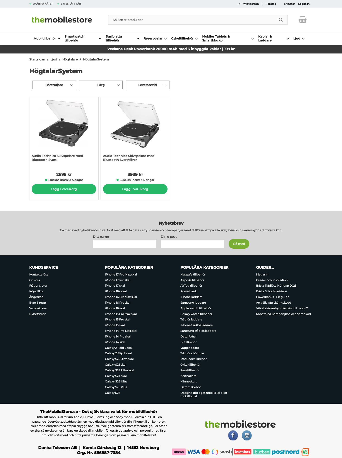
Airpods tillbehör (192, 280)
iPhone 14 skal (115, 342)
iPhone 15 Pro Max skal (121, 314)
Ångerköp (36, 297)
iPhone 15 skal (115, 325)
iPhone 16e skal (116, 291)
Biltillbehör (188, 342)
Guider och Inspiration (272, 280)
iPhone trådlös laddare (196, 325)
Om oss (34, 280)
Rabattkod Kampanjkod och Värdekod (283, 314)
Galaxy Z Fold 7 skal (119, 348)
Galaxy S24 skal (116, 376)
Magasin (262, 274)
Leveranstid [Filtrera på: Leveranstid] (147, 85)
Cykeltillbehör (190, 364)
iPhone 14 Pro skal (118, 336)
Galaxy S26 (112, 392)
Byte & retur (37, 302)
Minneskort (188, 381)
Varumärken (38, 308)
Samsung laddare (193, 302)
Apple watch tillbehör (195, 308)
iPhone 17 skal (115, 286)
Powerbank (188, 291)
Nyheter (289, 3)
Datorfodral (188, 336)
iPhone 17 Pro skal (117, 280)
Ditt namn (101, 237)
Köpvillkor (36, 291)
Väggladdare (189, 348)
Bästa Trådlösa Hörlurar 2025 (276, 286)
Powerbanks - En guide (272, 297)
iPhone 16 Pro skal (117, 302)
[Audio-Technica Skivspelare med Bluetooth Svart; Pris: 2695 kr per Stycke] (63, 131)
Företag (271, 3)
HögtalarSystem (96, 59)
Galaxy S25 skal (115, 364)
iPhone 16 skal (115, 308)
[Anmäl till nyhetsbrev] (239, 244)
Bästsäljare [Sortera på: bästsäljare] (54, 85)
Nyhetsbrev (37, 314)
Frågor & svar (38, 286)
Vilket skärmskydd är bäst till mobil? (282, 308)
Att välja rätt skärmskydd (273, 302)
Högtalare (70, 59)
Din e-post (169, 237)
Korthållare (188, 376)
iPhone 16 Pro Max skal (121, 297)
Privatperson (250, 3)
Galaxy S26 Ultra (116, 381)
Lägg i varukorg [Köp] (64, 189)
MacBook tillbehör (193, 359)
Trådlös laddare (191, 319)
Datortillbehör (190, 387)
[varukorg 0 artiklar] (303, 19)
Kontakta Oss (38, 274)
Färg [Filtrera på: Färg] (101, 85)
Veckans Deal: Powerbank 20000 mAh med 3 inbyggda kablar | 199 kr (171, 49)
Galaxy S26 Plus (116, 387)
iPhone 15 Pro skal (117, 319)
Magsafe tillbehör (192, 274)
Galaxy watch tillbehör (196, 314)
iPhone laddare (191, 297)
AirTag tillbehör (191, 286)
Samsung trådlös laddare (198, 330)
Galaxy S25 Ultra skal (119, 359)
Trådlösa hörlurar (192, 353)
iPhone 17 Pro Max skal (121, 274)
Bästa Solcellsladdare (271, 291)
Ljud (53, 59)
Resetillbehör (189, 370)
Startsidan (37, 59)
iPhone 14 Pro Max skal (121, 330)
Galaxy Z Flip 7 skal (118, 353)
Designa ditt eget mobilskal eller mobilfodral (203, 394)
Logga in (304, 3)
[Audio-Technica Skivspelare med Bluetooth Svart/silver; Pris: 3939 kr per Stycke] (135, 131)
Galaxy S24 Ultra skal (119, 370)
